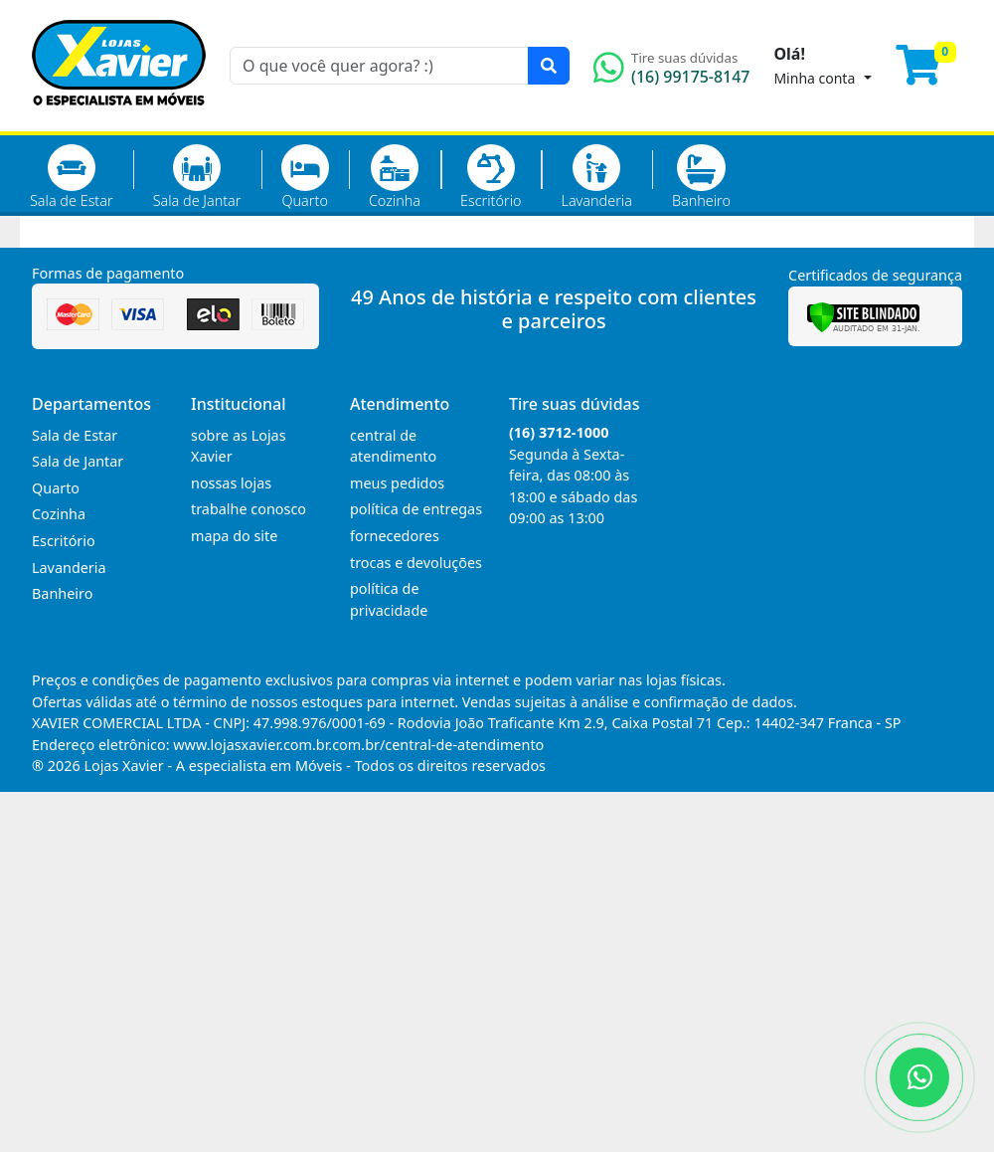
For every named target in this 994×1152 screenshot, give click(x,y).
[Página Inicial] (119, 119)
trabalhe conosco (248, 508)
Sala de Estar (71, 177)
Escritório (490, 177)
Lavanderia (596, 177)
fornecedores (394, 535)
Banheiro (701, 177)
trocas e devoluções (416, 562)
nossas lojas (231, 483)
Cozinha (394, 177)
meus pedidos (397, 483)
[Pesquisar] (549, 66)
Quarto (305, 177)
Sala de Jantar (197, 177)
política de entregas (416, 508)
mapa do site (234, 535)
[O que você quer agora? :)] (379, 66)
